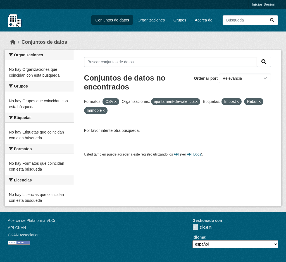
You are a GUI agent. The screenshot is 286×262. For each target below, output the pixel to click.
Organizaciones (151, 20)
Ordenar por (205, 78)
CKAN (201, 227)
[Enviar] (272, 20)
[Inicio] (13, 42)
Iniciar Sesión (263, 4)
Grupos (179, 20)
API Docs (194, 154)
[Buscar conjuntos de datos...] (250, 20)
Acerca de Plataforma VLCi (31, 220)
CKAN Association (24, 235)
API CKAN (17, 227)
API (176, 154)
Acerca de (204, 20)
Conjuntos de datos (112, 20)
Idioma (198, 237)
